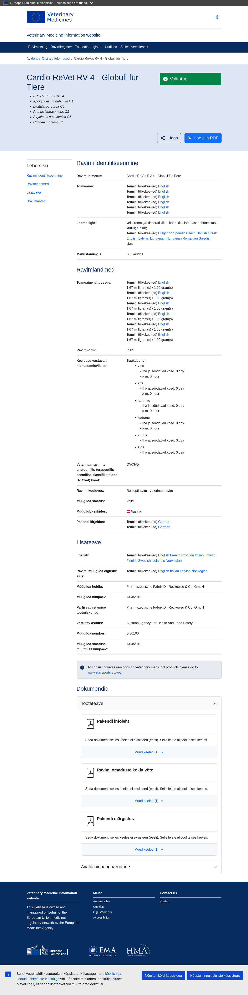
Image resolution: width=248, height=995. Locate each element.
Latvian (143, 238)
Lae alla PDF (203, 138)
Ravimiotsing (37, 47)
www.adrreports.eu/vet (104, 672)
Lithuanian (157, 238)
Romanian (190, 238)
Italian (199, 555)
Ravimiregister (61, 47)
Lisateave (34, 192)
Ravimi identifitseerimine (45, 175)
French (175, 555)
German (164, 522)
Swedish (205, 238)
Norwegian (174, 560)
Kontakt (164, 901)
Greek (212, 233)
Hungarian (174, 238)
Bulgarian (165, 233)
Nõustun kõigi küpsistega (163, 975)
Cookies (98, 906)
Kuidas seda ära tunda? (74, 3)
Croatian (187, 555)
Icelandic (158, 560)
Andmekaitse (101, 901)
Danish (202, 233)
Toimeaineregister (88, 47)
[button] (169, 138)
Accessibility (101, 917)
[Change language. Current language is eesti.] (217, 17)
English (163, 186)
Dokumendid (36, 201)
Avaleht (32, 58)
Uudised (111, 47)
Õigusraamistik (102, 912)
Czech (191, 233)
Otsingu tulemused (56, 58)
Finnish (132, 560)
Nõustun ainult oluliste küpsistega (215, 975)
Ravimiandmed (38, 184)
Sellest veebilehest (134, 47)
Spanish (179, 233)
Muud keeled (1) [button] (149, 752)
